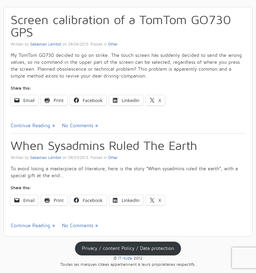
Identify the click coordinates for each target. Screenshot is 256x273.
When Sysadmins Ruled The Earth (104, 146)
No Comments (77, 125)
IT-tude (125, 258)
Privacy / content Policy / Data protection (128, 248)
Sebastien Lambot (45, 44)
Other (113, 44)
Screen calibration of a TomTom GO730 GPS (121, 26)
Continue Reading (30, 125)
